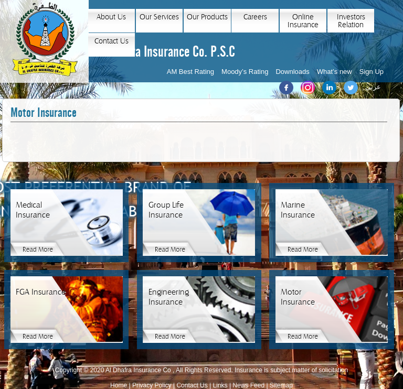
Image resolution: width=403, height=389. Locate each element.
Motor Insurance (43, 113)
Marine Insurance (298, 210)
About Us (111, 17)
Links (220, 385)
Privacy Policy (152, 385)
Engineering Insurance (169, 297)
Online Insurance (303, 21)
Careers (255, 17)
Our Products (207, 17)
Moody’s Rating (244, 71)
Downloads (292, 71)
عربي (373, 86)
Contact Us (111, 41)
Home (118, 385)
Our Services (159, 17)
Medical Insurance (33, 210)
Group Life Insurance (166, 210)
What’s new (334, 71)
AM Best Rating (190, 71)
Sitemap (281, 385)
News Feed (248, 385)
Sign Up (371, 71)
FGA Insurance (41, 292)
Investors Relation (351, 21)
